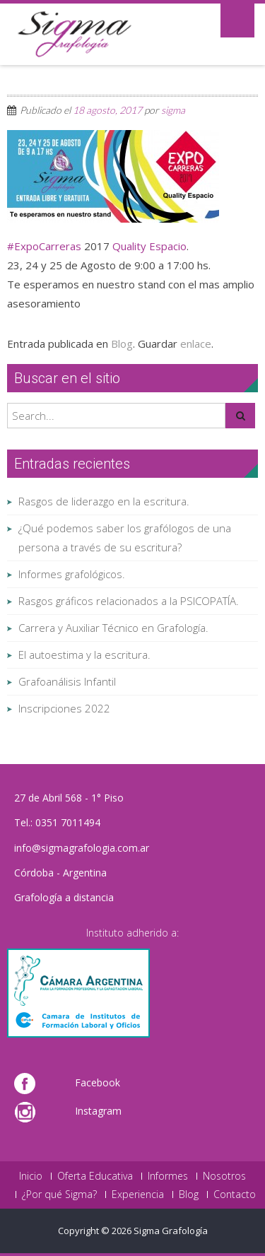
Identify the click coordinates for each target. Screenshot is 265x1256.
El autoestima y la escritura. (84, 654)
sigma (173, 110)
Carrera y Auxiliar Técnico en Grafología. (113, 628)
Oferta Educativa (95, 1176)
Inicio (30, 1176)
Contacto (234, 1194)
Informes (168, 1176)
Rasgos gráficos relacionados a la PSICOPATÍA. (128, 601)
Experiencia (138, 1194)
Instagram (98, 1110)
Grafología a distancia (64, 897)
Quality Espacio (149, 246)
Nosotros (224, 1176)
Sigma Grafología (171, 1230)
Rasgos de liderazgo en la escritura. (103, 501)
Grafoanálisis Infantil (67, 681)
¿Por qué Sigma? (59, 1194)
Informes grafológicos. (71, 574)
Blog (122, 343)
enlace (195, 343)
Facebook (97, 1082)
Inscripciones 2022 (64, 708)
